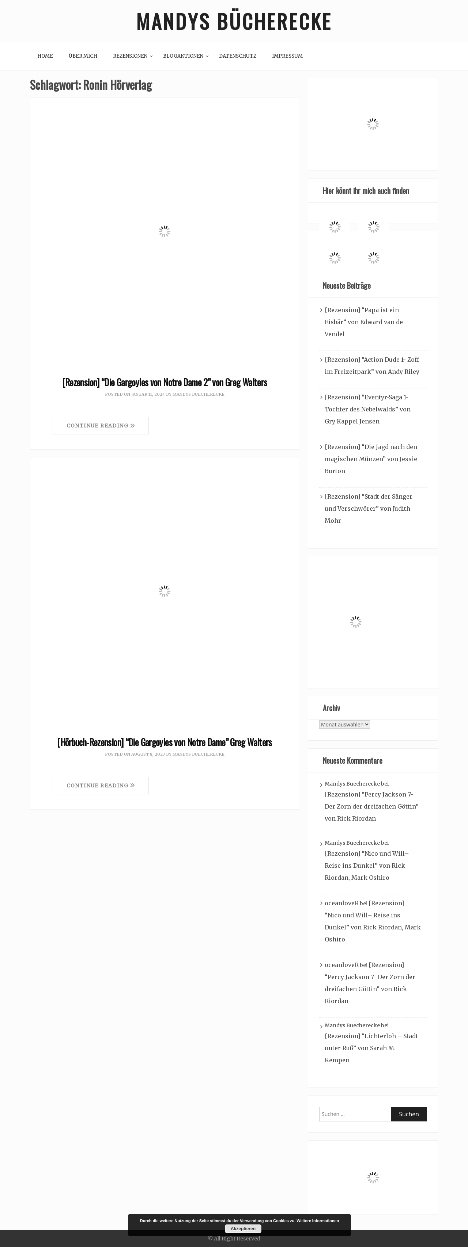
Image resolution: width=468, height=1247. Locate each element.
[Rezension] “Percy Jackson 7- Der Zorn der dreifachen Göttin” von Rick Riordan (372, 806)
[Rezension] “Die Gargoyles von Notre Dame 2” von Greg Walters (164, 382)
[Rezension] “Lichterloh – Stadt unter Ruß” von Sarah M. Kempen (371, 1048)
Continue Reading (101, 425)
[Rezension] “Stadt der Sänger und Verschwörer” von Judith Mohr (368, 508)
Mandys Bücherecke (234, 21)
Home (45, 56)
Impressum (287, 56)
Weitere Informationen (318, 1221)
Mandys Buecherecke (198, 394)
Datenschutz (237, 56)
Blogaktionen (183, 56)
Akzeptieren (243, 1228)
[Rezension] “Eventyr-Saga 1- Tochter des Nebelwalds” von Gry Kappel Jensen (368, 409)
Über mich (83, 56)
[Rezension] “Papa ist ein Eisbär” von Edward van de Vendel (364, 322)
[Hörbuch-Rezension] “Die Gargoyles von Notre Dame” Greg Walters (164, 742)
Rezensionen (130, 56)
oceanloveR (342, 903)
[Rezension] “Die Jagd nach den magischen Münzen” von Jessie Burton (371, 459)
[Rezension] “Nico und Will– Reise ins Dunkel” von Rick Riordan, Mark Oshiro (367, 865)
